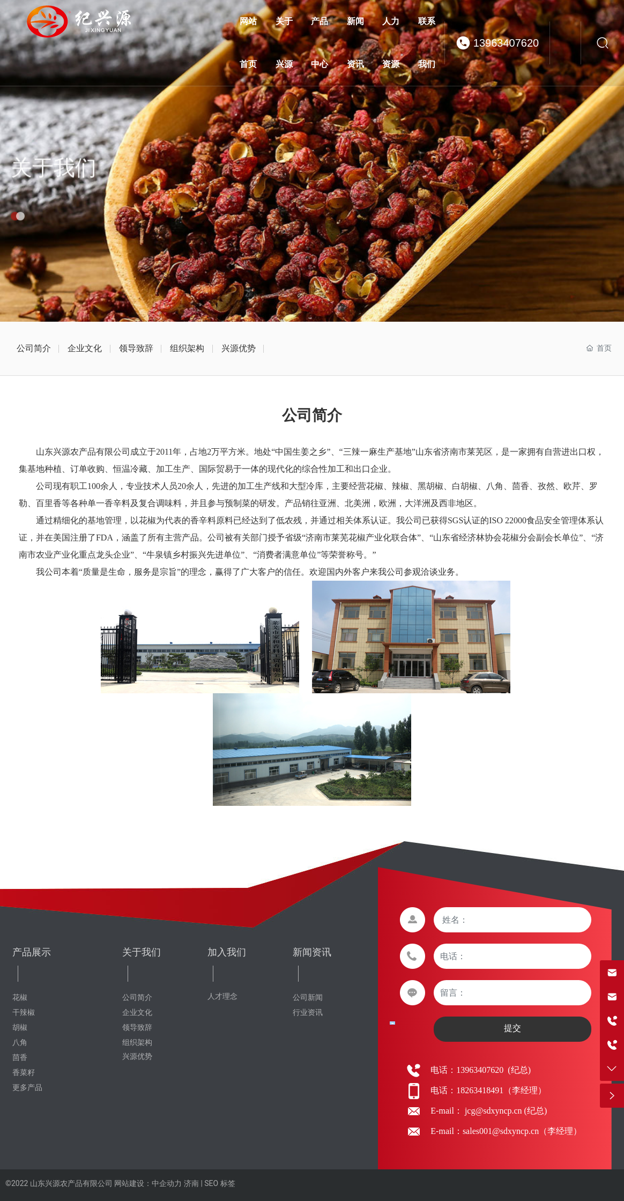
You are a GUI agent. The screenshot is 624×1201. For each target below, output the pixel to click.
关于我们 (53, 183)
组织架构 (187, 348)
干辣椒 (23, 1013)
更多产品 (27, 1088)
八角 (19, 1043)
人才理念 (222, 996)
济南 (191, 1183)
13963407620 (506, 43)
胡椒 (19, 1028)
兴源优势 (238, 348)
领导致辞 (136, 348)
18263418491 (479, 1090)
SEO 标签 (219, 1183)
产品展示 (31, 952)
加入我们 (226, 952)
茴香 (19, 1058)
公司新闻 (308, 998)
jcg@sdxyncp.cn (492, 1110)
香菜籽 (23, 1073)
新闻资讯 (312, 952)
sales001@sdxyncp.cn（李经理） (522, 1131)
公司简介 (34, 348)
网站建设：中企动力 (148, 1183)
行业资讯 (308, 1013)
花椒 (19, 998)
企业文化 (85, 348)
